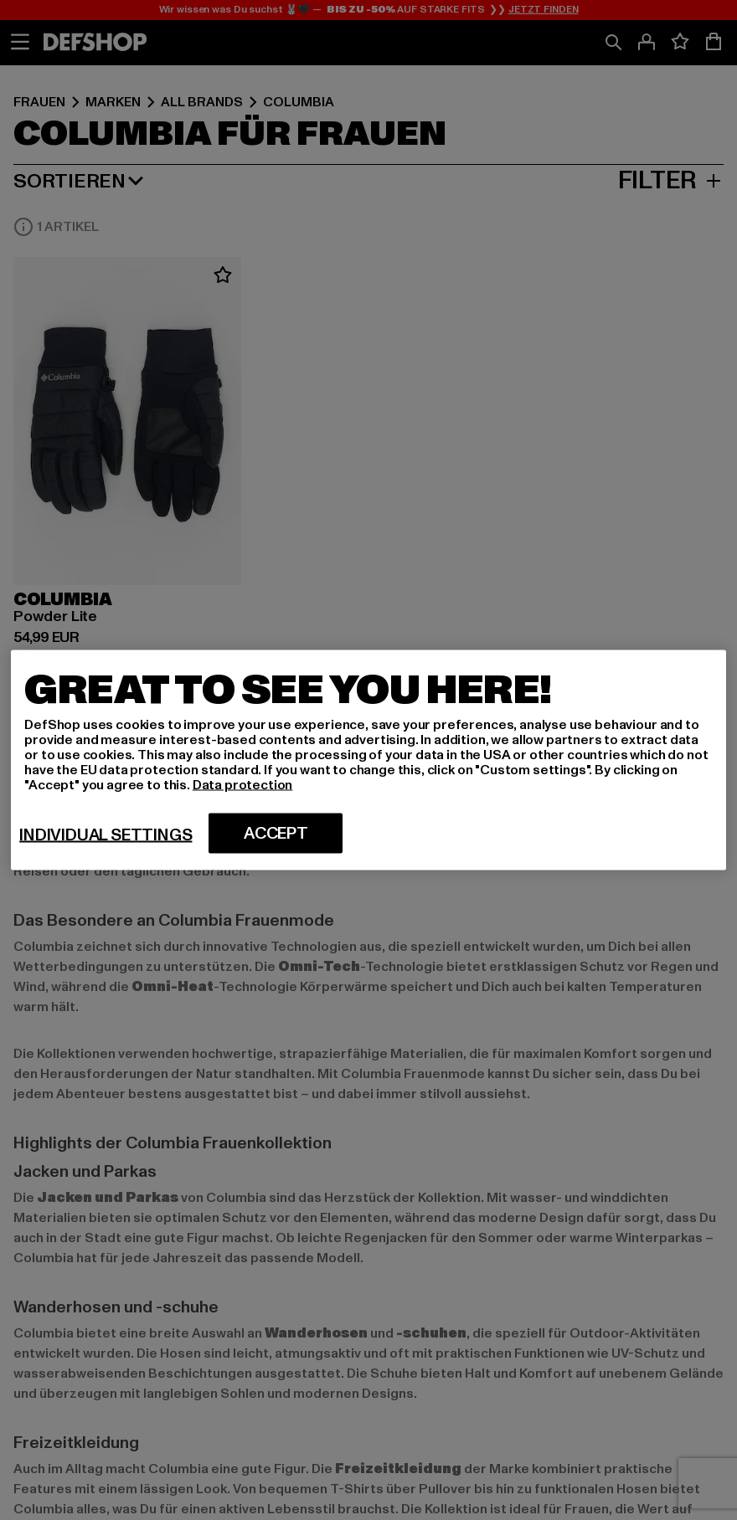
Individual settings (105, 835)
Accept (276, 833)
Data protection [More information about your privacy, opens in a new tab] (243, 785)
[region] (368, 760)
